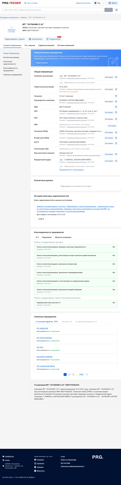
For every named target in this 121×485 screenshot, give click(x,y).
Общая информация (11, 53)
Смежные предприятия (12, 75)
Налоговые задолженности (9, 62)
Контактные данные (11, 57)
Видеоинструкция (83, 3)
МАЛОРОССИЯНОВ (44, 357)
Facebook (39, 460)
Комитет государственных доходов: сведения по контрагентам (86, 89)
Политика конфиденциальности (72, 466)
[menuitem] (14, 53)
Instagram (39, 463)
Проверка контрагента (9, 17)
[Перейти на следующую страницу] (86, 374)
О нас (63, 456)
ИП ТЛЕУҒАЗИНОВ (44, 338)
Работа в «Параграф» (68, 460)
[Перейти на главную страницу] (11, 3)
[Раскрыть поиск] (116, 10)
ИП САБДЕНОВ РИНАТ (46, 366)
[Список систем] (30, 3)
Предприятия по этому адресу (71, 170)
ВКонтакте (39, 471)
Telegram (39, 467)
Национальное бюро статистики (77, 78)
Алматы (24, 17)
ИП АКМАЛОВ (42, 328)
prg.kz (6, 460)
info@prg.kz (8, 456)
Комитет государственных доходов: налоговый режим (83, 155)
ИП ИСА (40, 347)
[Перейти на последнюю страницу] (81, 374)
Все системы (65, 463)
